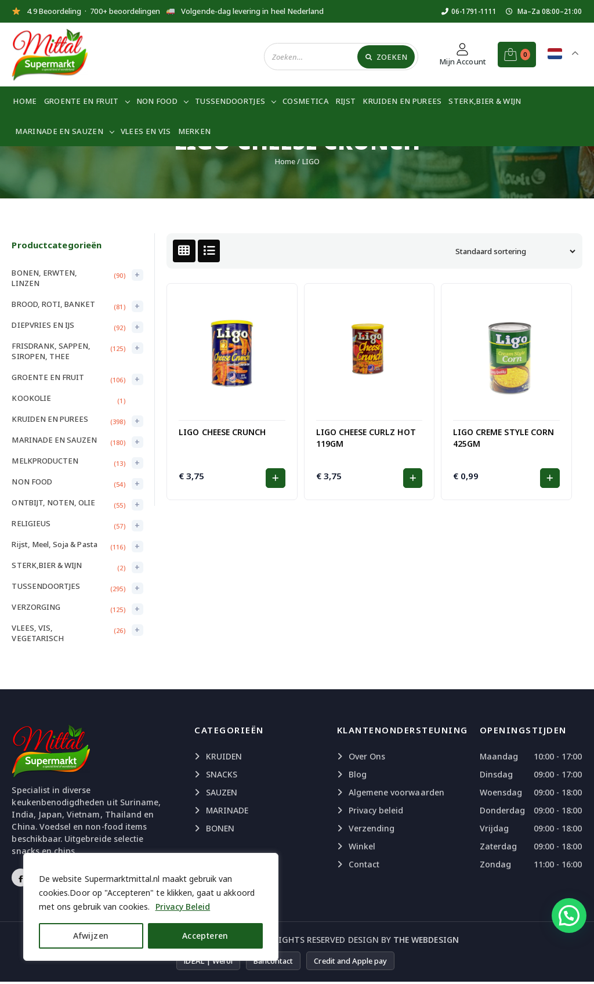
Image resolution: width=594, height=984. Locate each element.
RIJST (346, 101)
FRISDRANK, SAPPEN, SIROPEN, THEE (51, 351)
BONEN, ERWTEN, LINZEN (44, 277)
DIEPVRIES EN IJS (43, 325)
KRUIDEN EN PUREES (402, 101)
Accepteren (205, 935)
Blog (358, 774)
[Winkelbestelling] (514, 251)
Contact (364, 864)
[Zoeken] (386, 56)
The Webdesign (426, 939)
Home (25, 101)
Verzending (372, 828)
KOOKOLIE (31, 398)
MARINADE (227, 810)
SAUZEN (221, 792)
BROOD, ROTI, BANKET (53, 304)
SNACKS (221, 774)
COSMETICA (305, 101)
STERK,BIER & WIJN (484, 101)
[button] (275, 478)
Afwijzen (90, 935)
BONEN (220, 828)
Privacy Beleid (183, 906)
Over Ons (367, 756)
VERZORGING (36, 607)
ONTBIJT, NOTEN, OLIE (53, 502)
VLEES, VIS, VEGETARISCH (38, 633)
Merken (194, 131)
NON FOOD (157, 101)
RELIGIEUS (31, 523)
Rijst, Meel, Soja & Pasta (54, 544)
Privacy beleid (376, 810)
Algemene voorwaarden (396, 792)
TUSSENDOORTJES (230, 101)
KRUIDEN (224, 756)
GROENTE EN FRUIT (81, 101)
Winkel (362, 846)
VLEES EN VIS (146, 131)
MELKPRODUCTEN (45, 460)
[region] (150, 907)
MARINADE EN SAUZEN (59, 131)
